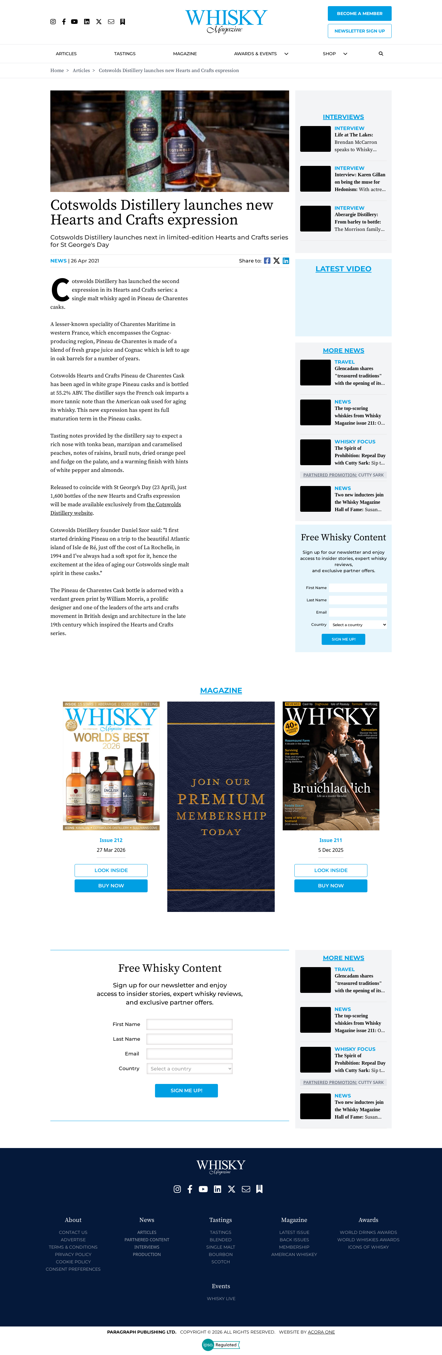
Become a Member (359, 13)
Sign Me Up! (343, 639)
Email (321, 612)
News (60, 261)
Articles (66, 53)
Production (147, 1254)
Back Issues (294, 1239)
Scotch (220, 1262)
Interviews (146, 1247)
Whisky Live (221, 1298)
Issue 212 (111, 840)
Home (57, 70)
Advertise (73, 1239)
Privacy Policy (73, 1254)
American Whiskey (294, 1254)
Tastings (125, 53)
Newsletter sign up (360, 31)
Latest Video (343, 268)
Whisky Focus (355, 441)
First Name (316, 587)
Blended (221, 1239)
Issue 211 (331, 840)
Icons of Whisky (368, 1247)
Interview (350, 128)
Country (319, 624)
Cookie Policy (73, 1262)
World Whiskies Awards (368, 1239)
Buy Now (111, 886)
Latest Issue (294, 1232)
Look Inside (111, 870)
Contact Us (73, 1232)
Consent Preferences (73, 1269)
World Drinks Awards (368, 1232)
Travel (345, 362)
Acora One (321, 1332)
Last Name (317, 600)
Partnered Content (146, 1239)
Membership (294, 1247)
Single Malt (220, 1247)
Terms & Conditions (73, 1247)
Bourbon (221, 1254)
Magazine (185, 53)
